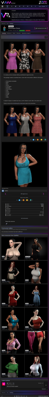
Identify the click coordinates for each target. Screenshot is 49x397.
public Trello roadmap (40, 19)
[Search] (46, 6)
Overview (4, 33)
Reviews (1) (9, 33)
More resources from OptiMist (10, 235)
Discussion (19, 33)
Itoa (13, 383)
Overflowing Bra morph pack (19, 103)
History (14, 33)
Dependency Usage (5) (26, 33)
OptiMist (10, 30)
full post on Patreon (20, 19)
